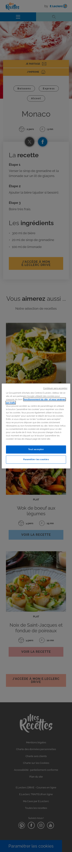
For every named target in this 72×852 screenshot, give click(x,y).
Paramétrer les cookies (36, 459)
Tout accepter (36, 449)
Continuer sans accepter (55, 388)
